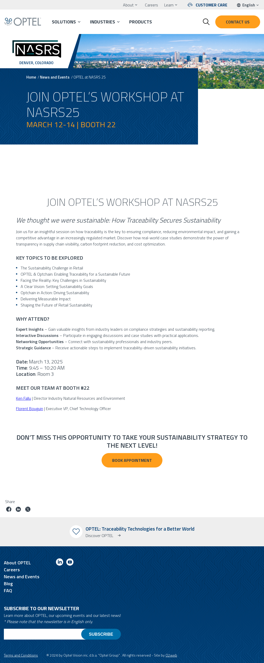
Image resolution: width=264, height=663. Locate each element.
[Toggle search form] (206, 22)
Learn (169, 5)
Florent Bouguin (29, 408)
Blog (8, 583)
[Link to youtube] (70, 563)
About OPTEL (17, 562)
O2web (171, 655)
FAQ (8, 590)
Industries (102, 21)
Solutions (64, 21)
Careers (151, 5)
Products (140, 21)
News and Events (55, 77)
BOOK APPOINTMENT (132, 460)
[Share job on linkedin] (18, 510)
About (128, 5)
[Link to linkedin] (59, 563)
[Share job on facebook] (8, 510)
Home (31, 77)
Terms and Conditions (21, 655)
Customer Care (211, 5)
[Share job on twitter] (27, 510)
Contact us (238, 22)
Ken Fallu (23, 398)
